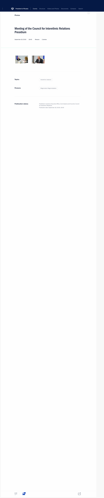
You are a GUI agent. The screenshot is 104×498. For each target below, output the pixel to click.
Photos (17, 15)
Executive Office (55, 104)
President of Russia (22, 2)
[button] (3, 3)
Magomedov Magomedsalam (48, 88)
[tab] (16, 494)
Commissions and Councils (67, 104)
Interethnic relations (45, 80)
